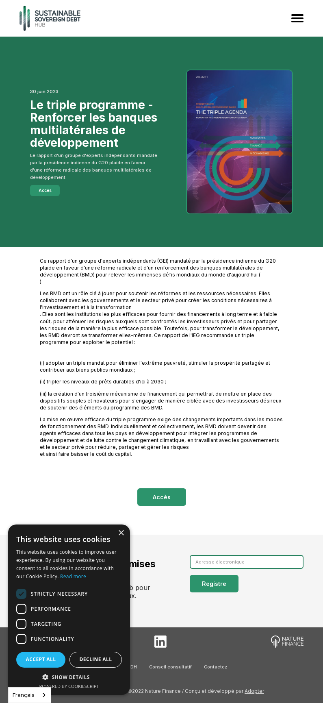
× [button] (121, 533)
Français (24, 695)
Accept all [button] (41, 659)
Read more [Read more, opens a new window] (73, 576)
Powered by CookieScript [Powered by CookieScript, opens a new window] (69, 686)
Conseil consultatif (170, 667)
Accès (45, 190)
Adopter (254, 691)
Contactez (216, 667)
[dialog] (69, 610)
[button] (69, 677)
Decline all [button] (96, 659)
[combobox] (29, 695)
